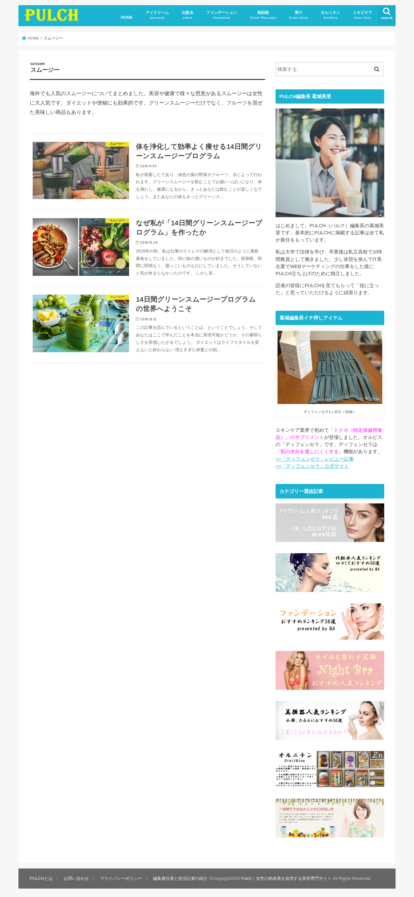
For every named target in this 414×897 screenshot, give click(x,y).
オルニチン (330, 15)
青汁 (298, 15)
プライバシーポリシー (121, 876)
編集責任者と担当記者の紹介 (180, 876)
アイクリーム (157, 15)
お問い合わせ (76, 876)
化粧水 (187, 15)
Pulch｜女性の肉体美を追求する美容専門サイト (286, 876)
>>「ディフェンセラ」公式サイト (312, 466)
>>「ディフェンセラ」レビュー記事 (315, 459)
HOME (127, 17)
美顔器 (263, 15)
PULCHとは (41, 876)
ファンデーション (221, 15)
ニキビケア (362, 15)
